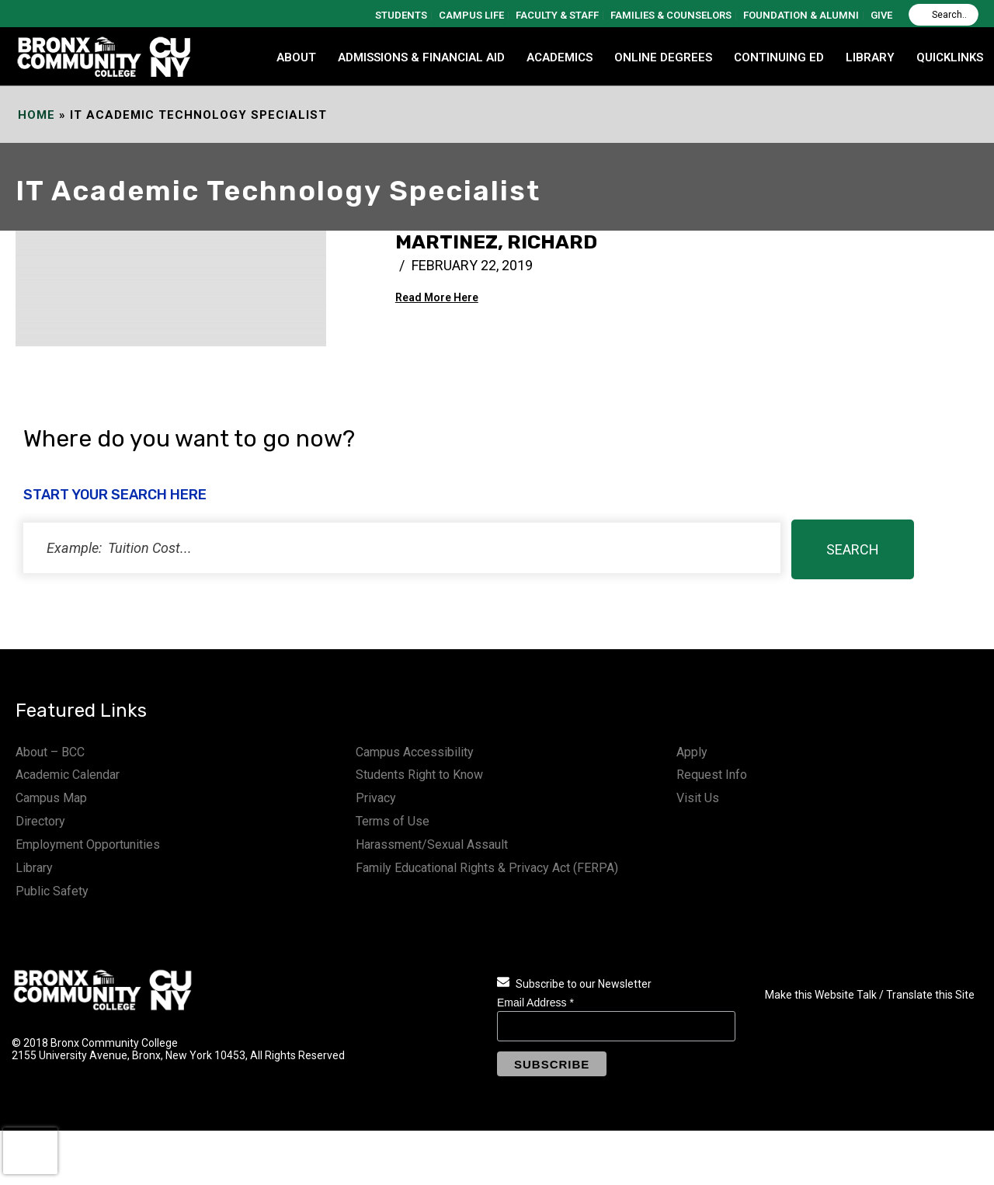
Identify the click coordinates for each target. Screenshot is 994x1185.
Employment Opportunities (88, 844)
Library (34, 867)
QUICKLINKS (949, 57)
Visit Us (697, 798)
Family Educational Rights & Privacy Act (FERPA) (487, 867)
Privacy (376, 798)
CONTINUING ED (779, 57)
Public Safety (52, 891)
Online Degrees (663, 57)
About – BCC (50, 752)
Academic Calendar (68, 774)
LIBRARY (870, 57)
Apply (691, 752)
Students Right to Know (419, 774)
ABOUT (296, 57)
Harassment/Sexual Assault (432, 844)
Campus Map (51, 798)
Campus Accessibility (415, 752)
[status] (401, 548)
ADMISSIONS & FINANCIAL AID (421, 57)
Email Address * (535, 1002)
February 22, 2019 (472, 265)
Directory (40, 821)
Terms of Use (392, 821)
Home (36, 115)
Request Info (711, 774)
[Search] (943, 15)
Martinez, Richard (496, 242)
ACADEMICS (560, 57)
